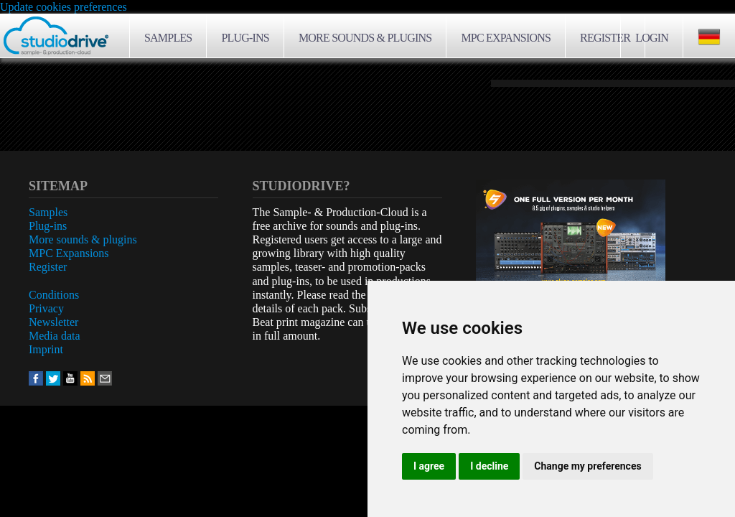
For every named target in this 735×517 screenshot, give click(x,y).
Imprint (46, 349)
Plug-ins (245, 38)
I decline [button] (489, 466)
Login (651, 38)
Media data (54, 336)
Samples (168, 38)
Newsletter (53, 322)
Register (605, 38)
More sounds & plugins (365, 38)
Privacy (46, 308)
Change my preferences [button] (587, 466)
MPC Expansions (506, 38)
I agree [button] (428, 466)
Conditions (54, 295)
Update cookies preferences (63, 7)
